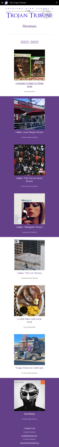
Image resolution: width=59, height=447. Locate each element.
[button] (2, 2)
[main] (29, 26)
